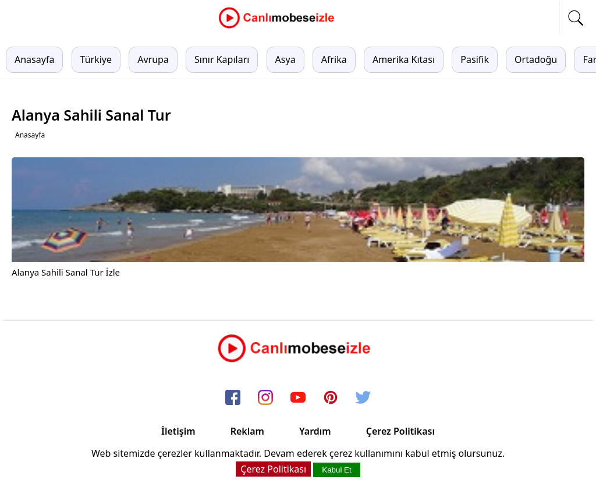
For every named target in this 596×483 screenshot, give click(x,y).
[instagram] (265, 398)
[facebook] (232, 398)
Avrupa (153, 59)
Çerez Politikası (400, 431)
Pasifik (474, 59)
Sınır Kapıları (221, 59)
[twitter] (363, 398)
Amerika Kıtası (403, 59)
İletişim (178, 431)
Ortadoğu (536, 59)
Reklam (247, 431)
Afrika (334, 59)
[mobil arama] (575, 18)
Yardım (315, 431)
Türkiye (96, 59)
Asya (285, 59)
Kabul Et (336, 470)
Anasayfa (34, 59)
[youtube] (298, 398)
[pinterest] (330, 398)
